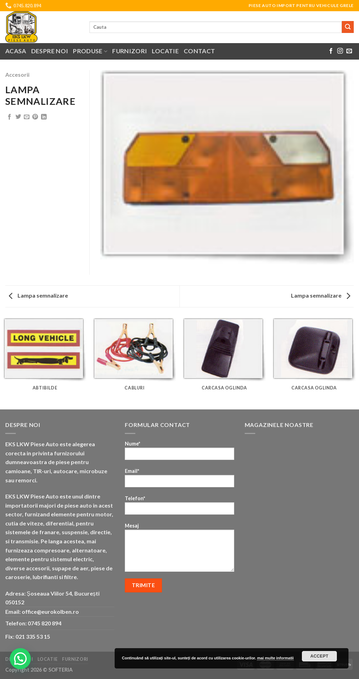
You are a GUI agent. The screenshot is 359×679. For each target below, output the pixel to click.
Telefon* (179, 507)
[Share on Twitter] (18, 117)
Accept (319, 656)
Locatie (165, 51)
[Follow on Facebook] (331, 51)
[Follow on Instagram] (340, 51)
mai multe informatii (275, 658)
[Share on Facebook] (9, 117)
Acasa (15, 51)
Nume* (179, 453)
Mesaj (179, 550)
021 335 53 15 (32, 636)
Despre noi (49, 51)
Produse (90, 51)
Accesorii (17, 74)
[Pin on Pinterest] (35, 117)
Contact (199, 51)
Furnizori (129, 51)
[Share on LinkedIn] (44, 117)
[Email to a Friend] (26, 117)
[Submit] (348, 27)
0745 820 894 (44, 623)
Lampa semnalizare (38, 295)
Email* (179, 480)
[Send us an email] (349, 51)
